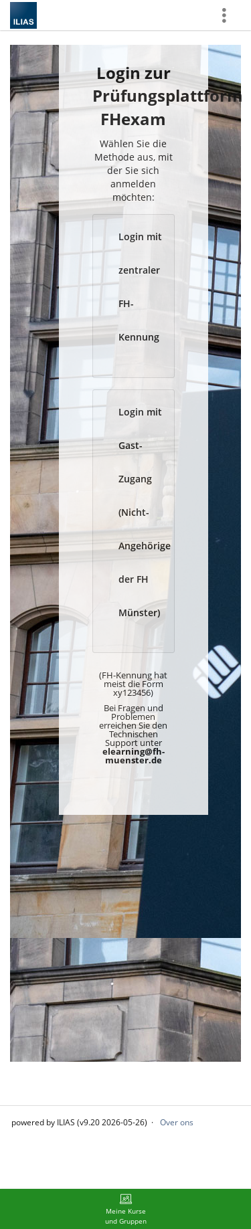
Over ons (176, 1122)
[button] (133, 296)
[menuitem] (126, 1209)
